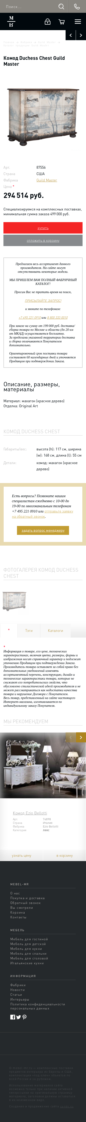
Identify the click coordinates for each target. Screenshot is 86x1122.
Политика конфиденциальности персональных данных (37, 1006)
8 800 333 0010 (57, 317)
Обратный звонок (25, 903)
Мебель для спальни (28, 953)
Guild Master (47, 42)
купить (43, 227)
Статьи (16, 994)
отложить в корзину (43, 240)
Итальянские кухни (27, 963)
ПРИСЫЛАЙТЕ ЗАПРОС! (43, 300)
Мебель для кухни (26, 948)
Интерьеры (20, 999)
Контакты (18, 917)
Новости (17, 990)
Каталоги (55, 630)
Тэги (29, 630)
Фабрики (26, 42)
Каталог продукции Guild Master (26, 45)
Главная (8, 42)
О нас (15, 893)
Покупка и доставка (27, 898)
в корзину (64, 855)
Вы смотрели (21, 907)
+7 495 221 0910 (30, 317)
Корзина (17, 912)
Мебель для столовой (29, 958)
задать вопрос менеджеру (43, 530)
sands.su (67, 1106)
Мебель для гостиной (29, 939)
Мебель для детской (28, 944)
